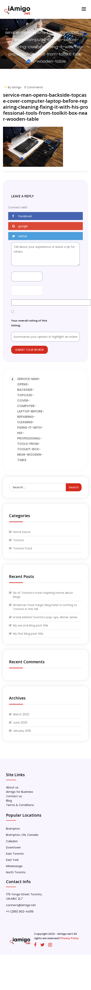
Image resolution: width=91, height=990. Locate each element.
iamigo (16, 87)
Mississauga (14, 866)
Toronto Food (22, 548)
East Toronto (15, 854)
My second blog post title (30, 625)
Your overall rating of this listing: (29, 323)
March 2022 (21, 714)
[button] (45, 216)
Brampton (13, 829)
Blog (9, 801)
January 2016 (22, 731)
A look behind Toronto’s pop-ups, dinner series (45, 617)
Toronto (18, 540)
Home (43, 70)
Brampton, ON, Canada (22, 835)
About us (12, 787)
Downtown (13, 847)
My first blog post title (28, 634)
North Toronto (16, 872)
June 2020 (20, 723)
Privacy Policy (70, 938)
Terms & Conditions (20, 805)
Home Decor (22, 532)
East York (12, 860)
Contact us (14, 796)
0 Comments (33, 87)
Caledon (12, 841)
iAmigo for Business (19, 792)
